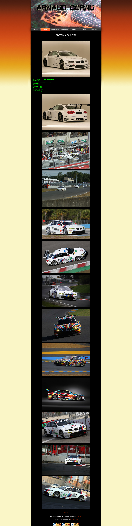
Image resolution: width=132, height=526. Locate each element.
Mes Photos (64, 29)
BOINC (74, 29)
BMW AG (78, 516)
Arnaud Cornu (74, 519)
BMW (45, 29)
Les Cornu (94, 29)
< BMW (66, 512)
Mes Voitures (55, 29)
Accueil (35, 29)
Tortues (84, 29)
